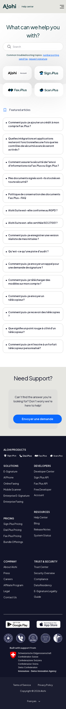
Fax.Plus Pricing (12, 535)
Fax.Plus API (41, 483)
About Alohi (10, 566)
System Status (42, 535)
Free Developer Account (42, 492)
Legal (7, 591)
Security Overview (44, 573)
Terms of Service (22, 685)
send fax (23, 59)
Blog (37, 523)
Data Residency (43, 585)
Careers (8, 579)
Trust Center (41, 566)
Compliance (41, 579)
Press (7, 573)
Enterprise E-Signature (17, 495)
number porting (51, 55)
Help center (27, 6)
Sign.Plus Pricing (13, 523)
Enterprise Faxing (13, 501)
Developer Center (44, 471)
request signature (38, 59)
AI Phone (9, 477)
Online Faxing (11, 483)
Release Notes (42, 529)
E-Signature (10, 471)
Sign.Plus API (41, 477)
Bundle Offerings (13, 541)
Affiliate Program (13, 585)
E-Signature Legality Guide (45, 593)
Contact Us (10, 597)
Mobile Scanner (12, 489)
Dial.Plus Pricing (12, 529)
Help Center (41, 517)
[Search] (33, 46)
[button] (33, 701)
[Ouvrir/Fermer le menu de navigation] (62, 6)
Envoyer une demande (37, 420)
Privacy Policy (45, 685)
